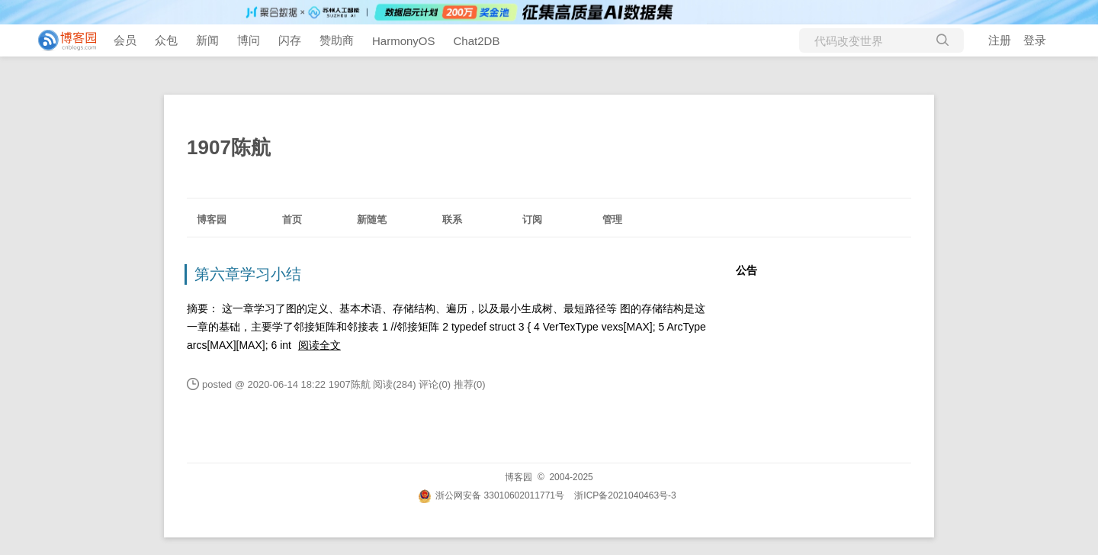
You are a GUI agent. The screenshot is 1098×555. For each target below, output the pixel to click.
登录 (1034, 40)
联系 (452, 219)
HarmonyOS (403, 40)
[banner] (61, 40)
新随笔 (372, 219)
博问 (248, 40)
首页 (292, 219)
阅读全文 (319, 345)
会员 (125, 40)
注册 (999, 40)
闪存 (289, 40)
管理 (612, 219)
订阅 (532, 219)
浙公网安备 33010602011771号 (491, 495)
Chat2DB (477, 40)
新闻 (207, 40)
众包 (166, 40)
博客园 (211, 219)
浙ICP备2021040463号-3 (625, 495)
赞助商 (336, 40)
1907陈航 (229, 147)
